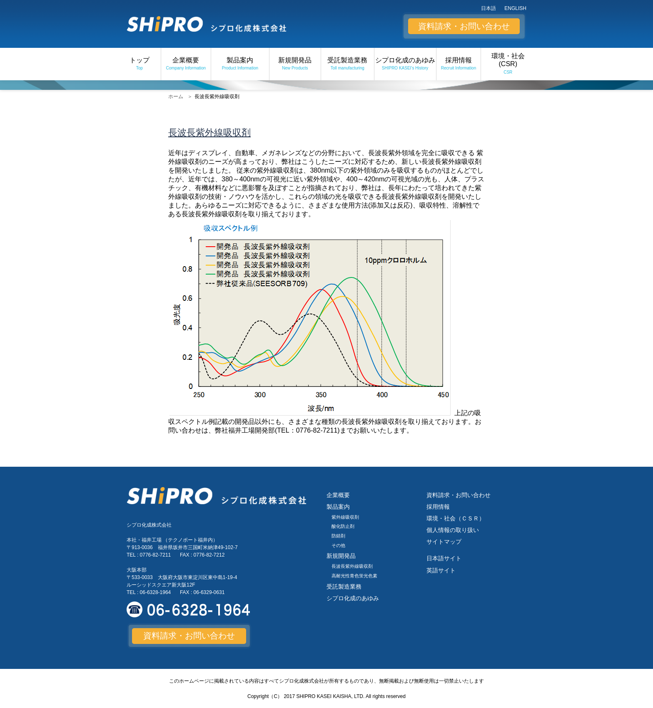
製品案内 (240, 64)
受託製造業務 (347, 64)
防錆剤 (338, 535)
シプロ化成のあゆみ (405, 64)
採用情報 (459, 64)
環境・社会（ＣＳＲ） (455, 518)
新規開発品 (295, 64)
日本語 (488, 8)
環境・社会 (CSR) (508, 64)
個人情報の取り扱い (452, 530)
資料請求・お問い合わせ (464, 26)
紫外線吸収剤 (345, 517)
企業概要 (186, 64)
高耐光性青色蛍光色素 (354, 575)
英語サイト (441, 570)
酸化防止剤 (342, 526)
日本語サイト (443, 558)
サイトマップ (443, 541)
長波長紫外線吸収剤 (352, 566)
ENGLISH (515, 8)
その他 (338, 545)
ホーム (175, 96)
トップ (139, 64)
